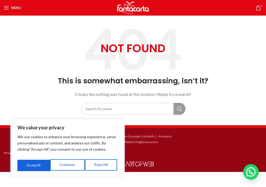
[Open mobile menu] (12, 8)
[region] (67, 149)
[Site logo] (133, 7)
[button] (251, 172)
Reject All (68, 165)
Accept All (101, 165)
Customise (34, 165)
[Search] (133, 109)
